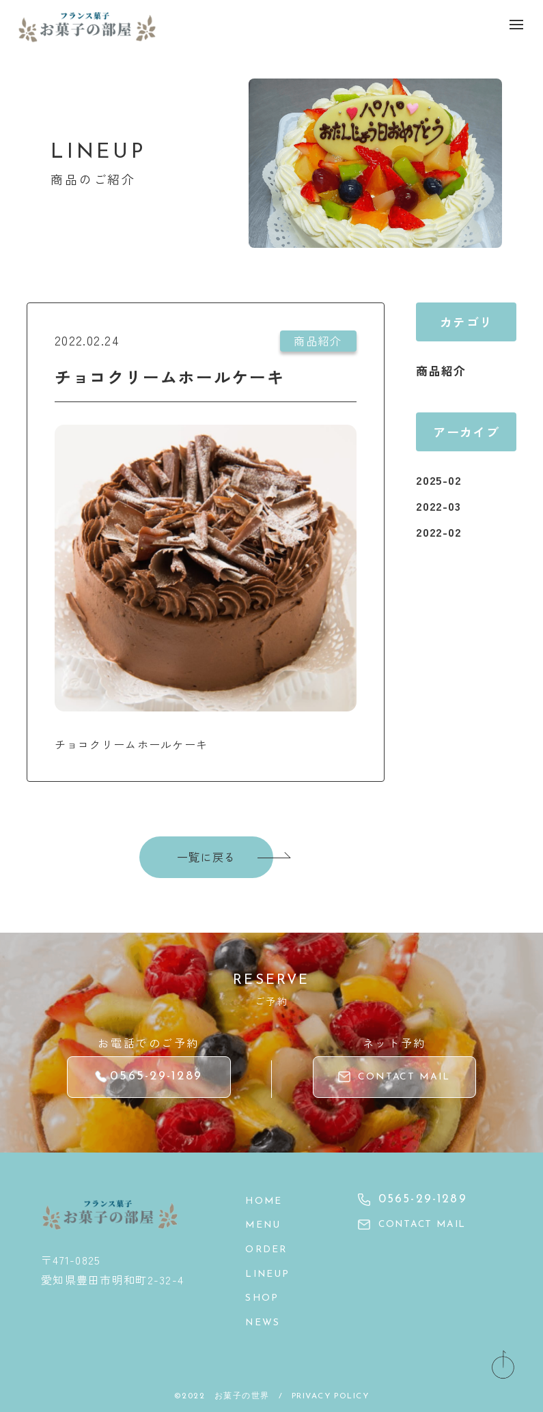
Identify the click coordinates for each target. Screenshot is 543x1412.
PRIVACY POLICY (331, 1391)
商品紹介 (442, 370)
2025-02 (440, 479)
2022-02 (440, 531)
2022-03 (440, 505)
